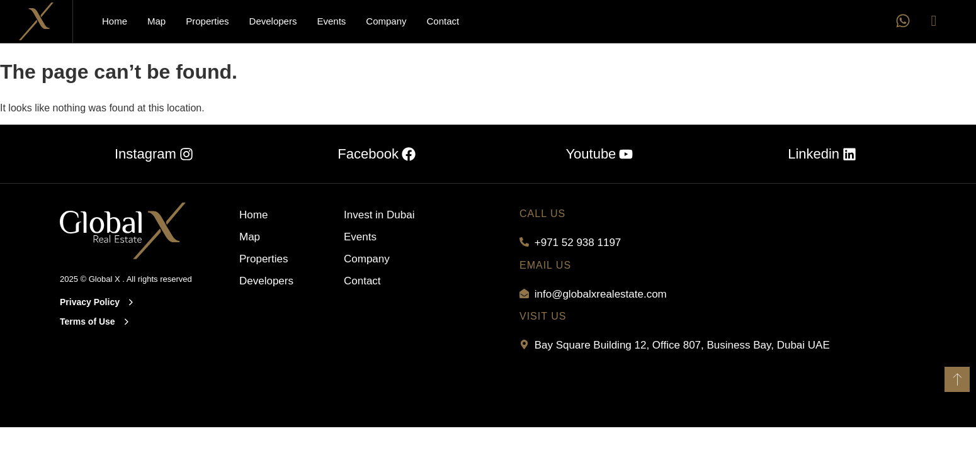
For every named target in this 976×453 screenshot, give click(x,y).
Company (386, 21)
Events (331, 21)
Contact (443, 21)
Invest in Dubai (379, 215)
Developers (273, 21)
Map (156, 21)
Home (114, 21)
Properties (207, 21)
